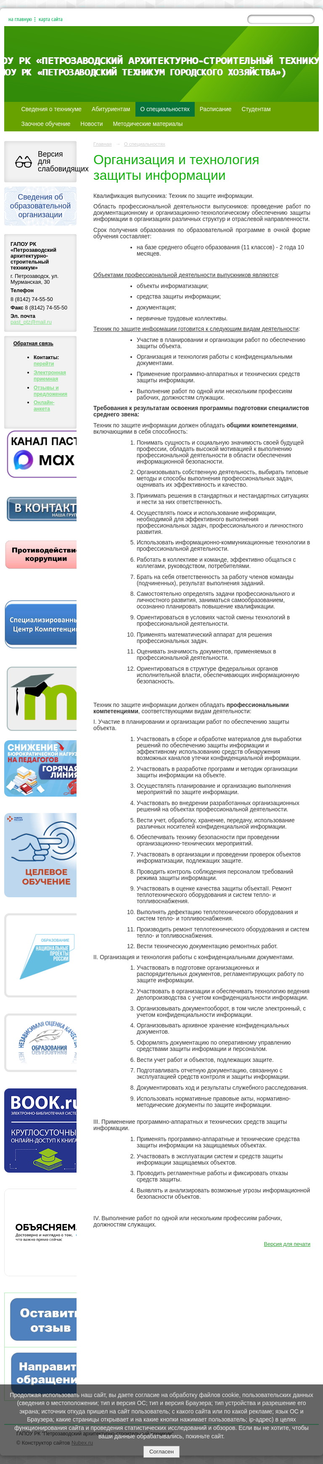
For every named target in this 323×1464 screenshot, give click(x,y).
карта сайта (51, 19)
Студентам (256, 109)
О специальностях (165, 109)
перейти (44, 364)
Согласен (161, 1451)
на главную (20, 19)
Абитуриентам (111, 109)
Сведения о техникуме (51, 109)
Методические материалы (148, 124)
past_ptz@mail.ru (31, 322)
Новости (91, 124)
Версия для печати (287, 1244)
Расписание (216, 109)
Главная (102, 144)
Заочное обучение (46, 124)
